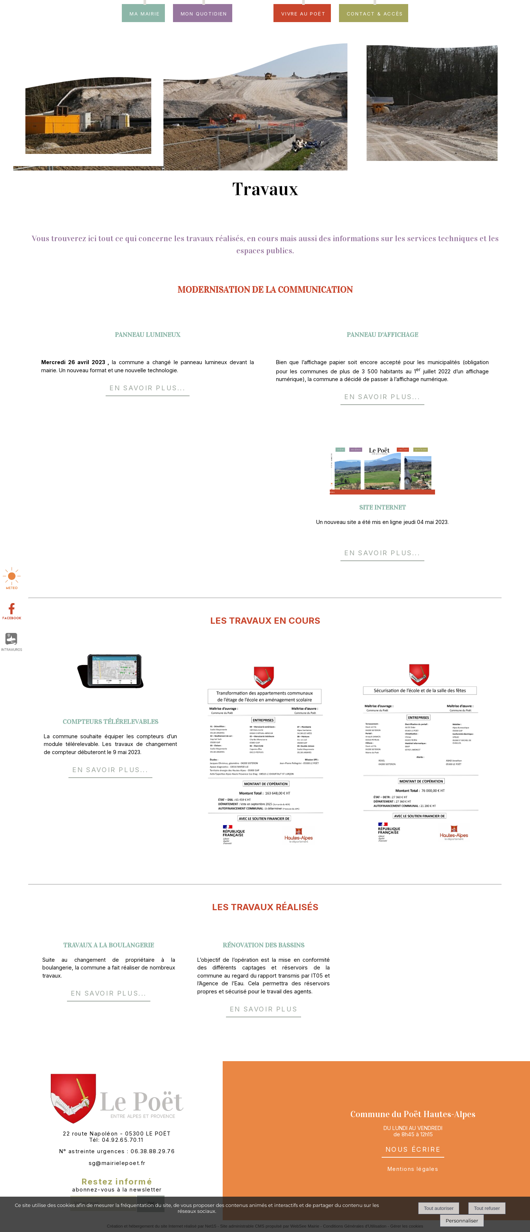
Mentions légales (413, 1169)
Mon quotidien (204, 13)
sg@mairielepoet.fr (117, 1163)
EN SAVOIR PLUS (263, 1008)
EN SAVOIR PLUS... (147, 387)
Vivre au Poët (303, 13)
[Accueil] (252, 17)
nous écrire (413, 1148)
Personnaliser (462, 1221)
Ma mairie (144, 13)
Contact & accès (375, 13)
